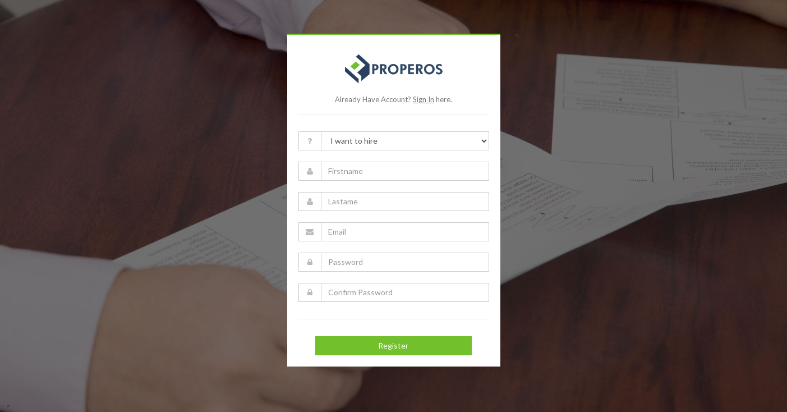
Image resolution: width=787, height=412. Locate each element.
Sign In (423, 99)
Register (393, 345)
